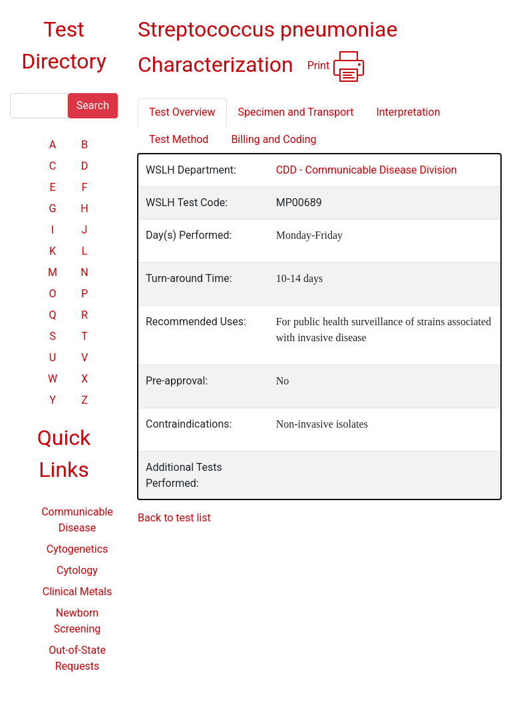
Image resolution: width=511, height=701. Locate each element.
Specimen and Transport (296, 112)
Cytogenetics (77, 549)
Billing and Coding (273, 139)
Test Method (178, 139)
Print (336, 66)
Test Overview (182, 112)
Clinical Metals (77, 591)
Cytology (77, 570)
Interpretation (408, 112)
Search (93, 105)
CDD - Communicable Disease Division (366, 170)
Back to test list (174, 517)
